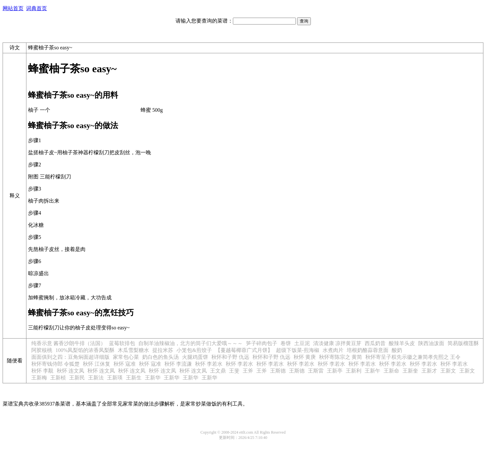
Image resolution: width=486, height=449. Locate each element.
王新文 (448, 371)
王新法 (96, 377)
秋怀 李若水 (208, 364)
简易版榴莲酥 (463, 343)
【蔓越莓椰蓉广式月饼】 (244, 350)
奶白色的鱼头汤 (160, 357)
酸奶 (397, 350)
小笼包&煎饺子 (194, 350)
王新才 (429, 371)
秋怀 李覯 (42, 371)
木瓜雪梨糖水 (133, 350)
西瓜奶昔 (375, 343)
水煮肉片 (333, 350)
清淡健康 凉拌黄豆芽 (337, 343)
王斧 (248, 371)
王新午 (372, 371)
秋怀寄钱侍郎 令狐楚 (55, 364)
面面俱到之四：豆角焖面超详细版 (70, 357)
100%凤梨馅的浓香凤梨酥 (84, 350)
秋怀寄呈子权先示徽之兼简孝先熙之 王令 (413, 357)
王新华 (152, 377)
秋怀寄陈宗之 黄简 (340, 357)
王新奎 (410, 371)
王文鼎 (218, 371)
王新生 (134, 377)
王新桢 (58, 377)
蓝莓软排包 (122, 343)
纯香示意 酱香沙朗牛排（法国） (68, 343)
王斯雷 (316, 371)
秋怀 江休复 (96, 364)
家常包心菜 (126, 357)
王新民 (77, 377)
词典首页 (36, 8)
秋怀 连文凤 (70, 371)
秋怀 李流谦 (178, 364)
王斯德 (278, 371)
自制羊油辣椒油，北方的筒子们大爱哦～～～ (190, 343)
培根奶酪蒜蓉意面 (367, 350)
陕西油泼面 (431, 343)
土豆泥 (302, 343)
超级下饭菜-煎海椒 (297, 350)
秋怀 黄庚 (305, 357)
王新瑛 (115, 377)
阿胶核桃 (41, 350)
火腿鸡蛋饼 (195, 357)
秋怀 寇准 (125, 364)
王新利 (353, 371)
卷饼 (286, 343)
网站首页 (13, 8)
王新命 (391, 371)
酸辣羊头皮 (402, 343)
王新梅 (39, 377)
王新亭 (334, 371)
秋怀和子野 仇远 (230, 357)
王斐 (234, 371)
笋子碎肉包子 (261, 343)
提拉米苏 (162, 350)
